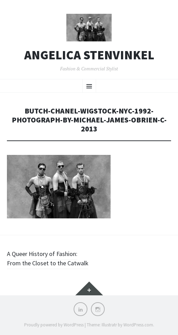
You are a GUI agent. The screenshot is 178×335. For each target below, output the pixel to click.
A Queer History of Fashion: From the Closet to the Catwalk (47, 258)
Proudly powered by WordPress (54, 325)
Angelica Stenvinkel (89, 55)
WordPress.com (138, 325)
